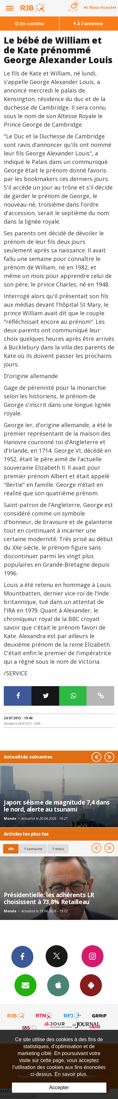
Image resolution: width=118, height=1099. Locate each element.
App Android (91, 985)
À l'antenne (88, 24)
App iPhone (58, 985)
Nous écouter (103, 7)
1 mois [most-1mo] (58, 848)
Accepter (59, 1087)
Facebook (22, 956)
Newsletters (25, 985)
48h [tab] (11, 848)
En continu (29, 24)
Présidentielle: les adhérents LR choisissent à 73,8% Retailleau (49, 898)
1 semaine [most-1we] (33, 848)
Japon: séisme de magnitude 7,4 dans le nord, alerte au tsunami (57, 805)
